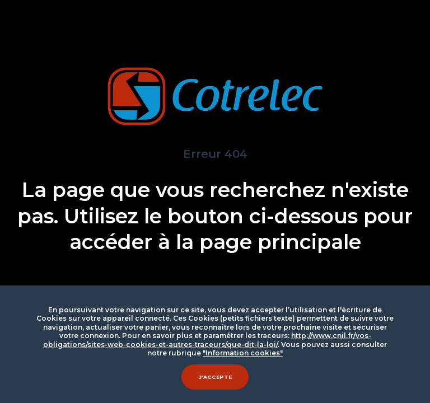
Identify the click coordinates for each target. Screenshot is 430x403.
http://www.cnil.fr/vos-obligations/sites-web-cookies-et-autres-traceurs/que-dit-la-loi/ (207, 340)
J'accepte (215, 377)
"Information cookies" (243, 353)
